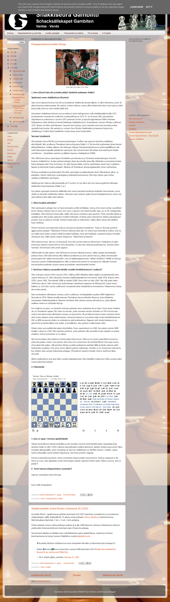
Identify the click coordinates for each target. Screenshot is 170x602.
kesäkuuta (17, 87)
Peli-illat (10, 150)
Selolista (132, 126)
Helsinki (10, 140)
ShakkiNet (132, 129)
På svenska (93, 33)
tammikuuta (17, 122)
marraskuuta (18, 71)
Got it (149, 7)
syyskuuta (17, 79)
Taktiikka (10, 160)
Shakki (60, 499)
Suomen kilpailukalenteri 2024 (140, 132)
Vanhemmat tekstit (113, 575)
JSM (8, 143)
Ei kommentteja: (69, 495)
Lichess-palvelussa (91, 517)
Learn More (136, 7)
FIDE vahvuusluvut (136, 119)
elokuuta (16, 83)
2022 (12, 64)
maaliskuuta (17, 94)
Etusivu (10, 33)
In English (106, 33)
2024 (12, 56)
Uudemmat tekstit (41, 575)
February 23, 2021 (71, 557)
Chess (42, 499)
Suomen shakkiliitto (136, 139)
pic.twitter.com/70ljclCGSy (57, 552)
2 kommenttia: (69, 563)
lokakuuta (16, 75)
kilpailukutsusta (83, 536)
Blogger (112, 592)
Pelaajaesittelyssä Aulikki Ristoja (48, 44)
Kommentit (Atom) (43, 581)
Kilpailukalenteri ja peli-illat (29, 33)
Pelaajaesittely (51, 499)
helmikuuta (17, 118)
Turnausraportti (13, 164)
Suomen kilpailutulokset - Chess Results (144, 136)
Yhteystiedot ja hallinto (74, 33)
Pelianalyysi (11, 153)
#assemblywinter (109, 549)
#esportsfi (41, 552)
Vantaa (10, 167)
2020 (12, 126)
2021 (12, 68)
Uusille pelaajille (52, 33)
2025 (12, 52)
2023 (12, 60)
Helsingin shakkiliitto (136, 122)
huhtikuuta (17, 91)
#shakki (98, 549)
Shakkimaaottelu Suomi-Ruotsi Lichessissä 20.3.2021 (59, 508)
